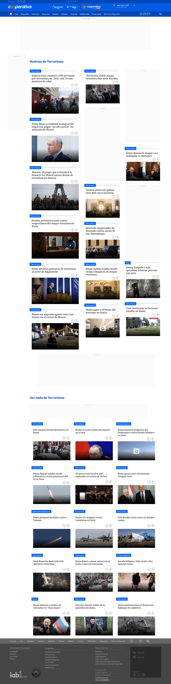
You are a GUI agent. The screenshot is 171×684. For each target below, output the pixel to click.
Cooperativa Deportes (52, 660)
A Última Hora (49, 667)
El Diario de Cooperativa (52, 652)
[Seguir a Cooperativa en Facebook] (18, 1)
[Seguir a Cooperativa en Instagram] (24, 1)
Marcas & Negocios (112, 14)
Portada (13, 641)
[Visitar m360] (144, 16)
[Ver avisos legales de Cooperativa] (141, 16)
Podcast (73, 14)
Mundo (55, 14)
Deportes (35, 14)
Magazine (25, 14)
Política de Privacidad (102, 659)
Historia (12, 659)
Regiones (46, 14)
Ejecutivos (13, 654)
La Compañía (14, 651)
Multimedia (84, 14)
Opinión (64, 14)
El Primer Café (49, 654)
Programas (96, 14)
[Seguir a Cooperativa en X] (21, 1)
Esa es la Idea (49, 662)
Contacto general (100, 656)
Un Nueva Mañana (51, 657)
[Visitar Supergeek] (148, 16)
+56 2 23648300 (102, 680)
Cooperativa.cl (100, 670)
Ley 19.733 (13, 656)
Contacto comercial (101, 654)
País (16, 14)
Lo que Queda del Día (52, 665)
